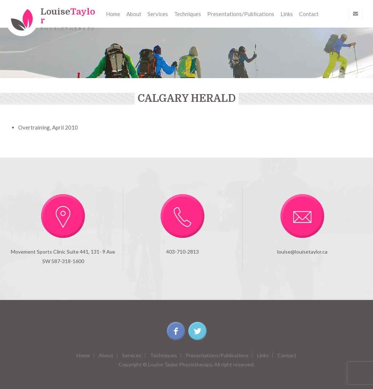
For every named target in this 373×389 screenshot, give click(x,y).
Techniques (187, 14)
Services (158, 14)
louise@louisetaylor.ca (302, 252)
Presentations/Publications (240, 14)
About (133, 14)
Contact (309, 14)
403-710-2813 (182, 252)
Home (113, 14)
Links (286, 14)
